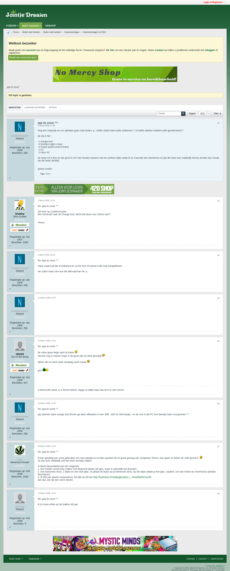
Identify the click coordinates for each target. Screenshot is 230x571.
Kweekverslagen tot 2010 (94, 32)
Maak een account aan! (23, 57)
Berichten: (17, 153)
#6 (218, 404)
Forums (11, 25)
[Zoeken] (171, 113)
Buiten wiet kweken (31, 32)
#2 (218, 201)
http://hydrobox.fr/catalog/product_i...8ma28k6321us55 (122, 477)
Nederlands (35, 559)
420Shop (50, 25)
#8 (218, 494)
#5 (218, 341)
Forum (16, 32)
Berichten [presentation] (15, 107)
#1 (218, 123)
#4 (218, 298)
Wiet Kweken (30, 25)
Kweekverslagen (72, 32)
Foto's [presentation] (53, 107)
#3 (218, 255)
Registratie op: (17, 147)
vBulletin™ (220, 566)
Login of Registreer (214, 2)
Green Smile (16, 559)
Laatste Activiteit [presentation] (34, 107)
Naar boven (217, 559)
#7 (218, 446)
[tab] (15, 107)
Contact (202, 559)
